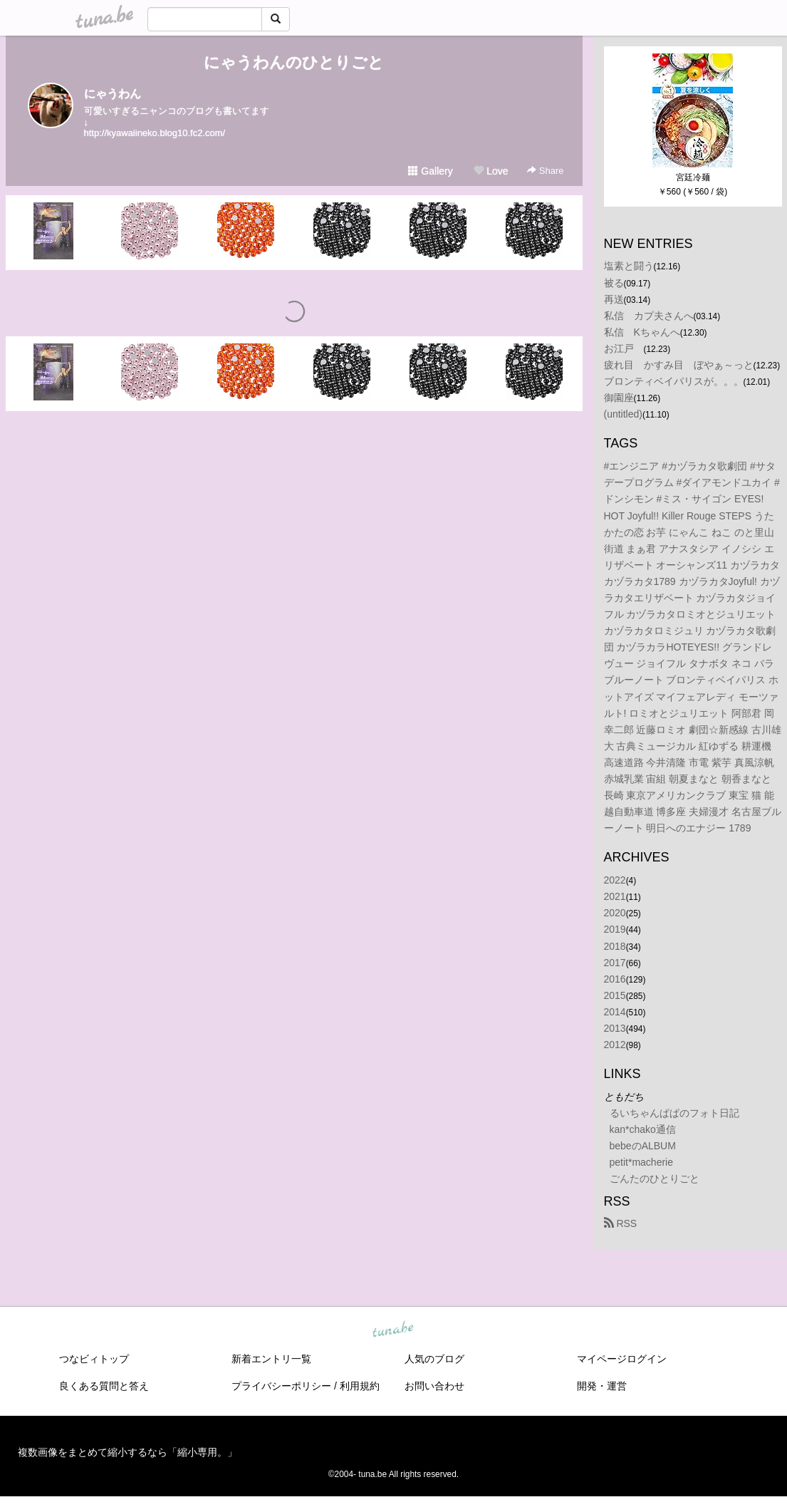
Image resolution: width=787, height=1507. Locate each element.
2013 (615, 1028)
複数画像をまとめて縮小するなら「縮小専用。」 (127, 1452)
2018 (615, 946)
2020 (615, 912)
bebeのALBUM (643, 1145)
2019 (615, 929)
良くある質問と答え (104, 1386)
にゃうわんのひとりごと (294, 62)
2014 (615, 1011)
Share (545, 170)
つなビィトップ (94, 1358)
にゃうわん (112, 94)
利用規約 (360, 1386)
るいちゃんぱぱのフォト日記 (674, 1113)
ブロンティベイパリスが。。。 (674, 381)
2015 (615, 995)
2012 (615, 1044)
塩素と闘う (629, 265)
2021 (615, 896)
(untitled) (623, 414)
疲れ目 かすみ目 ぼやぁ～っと (679, 365)
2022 (615, 880)
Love (491, 171)
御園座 (619, 397)
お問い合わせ (434, 1386)
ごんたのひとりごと (654, 1178)
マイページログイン (622, 1358)
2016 (615, 979)
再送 (614, 299)
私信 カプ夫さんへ (649, 315)
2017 (615, 962)
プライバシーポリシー (281, 1386)
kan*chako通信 (643, 1129)
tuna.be (393, 1329)
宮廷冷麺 (693, 177)
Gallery (430, 171)
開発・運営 (602, 1386)
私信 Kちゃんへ (642, 332)
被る (614, 283)
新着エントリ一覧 (271, 1358)
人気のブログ (434, 1358)
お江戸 (624, 348)
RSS (620, 1223)
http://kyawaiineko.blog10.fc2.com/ (155, 133)
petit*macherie (642, 1162)
